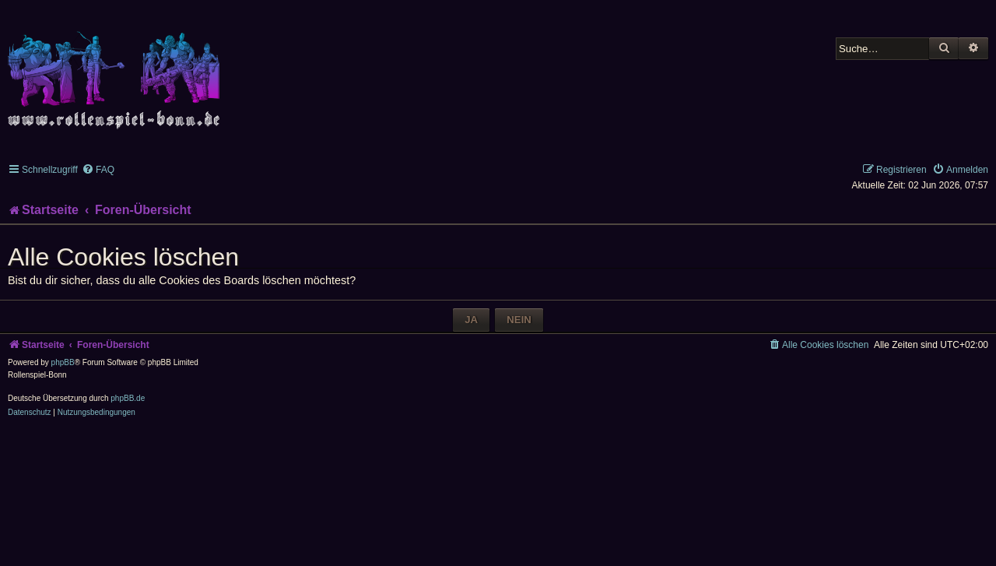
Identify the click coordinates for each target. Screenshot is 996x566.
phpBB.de (127, 398)
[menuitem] (98, 170)
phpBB (63, 362)
